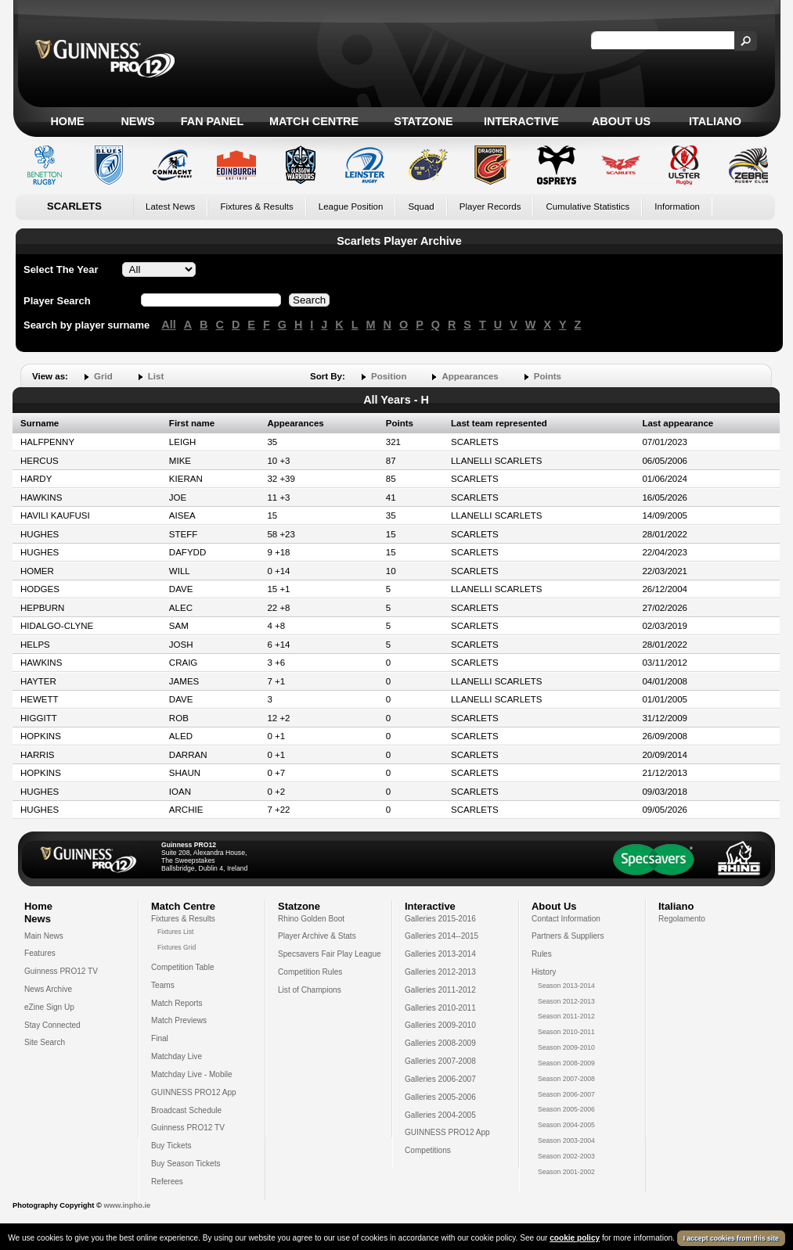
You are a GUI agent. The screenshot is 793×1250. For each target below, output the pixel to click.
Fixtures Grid (176, 947)
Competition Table (182, 967)
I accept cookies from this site (731, 1238)
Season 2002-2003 (566, 1156)
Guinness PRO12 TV (61, 971)
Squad (421, 206)
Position (388, 376)
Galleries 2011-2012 (440, 990)
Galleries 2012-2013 (440, 972)
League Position (351, 206)
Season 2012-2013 (566, 1001)
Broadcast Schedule (186, 1110)
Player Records (490, 206)
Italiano (715, 121)
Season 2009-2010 (566, 1047)
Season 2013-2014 (566, 986)
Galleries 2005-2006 (440, 1097)
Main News (43, 936)
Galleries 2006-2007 (440, 1079)
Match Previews (179, 1020)
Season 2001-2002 (566, 1172)
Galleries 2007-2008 (440, 1061)
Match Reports (177, 1003)
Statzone (423, 121)
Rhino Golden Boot (311, 918)
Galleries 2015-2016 (440, 918)
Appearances (470, 376)
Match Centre (314, 121)
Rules (542, 954)
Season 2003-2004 (566, 1140)
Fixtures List (175, 932)
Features (40, 953)
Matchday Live (176, 1056)
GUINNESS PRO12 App (193, 1092)
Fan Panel (212, 121)
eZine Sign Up (49, 1007)
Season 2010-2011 (566, 1032)
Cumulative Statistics (587, 206)
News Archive (48, 989)
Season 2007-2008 (566, 1079)
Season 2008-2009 (566, 1063)
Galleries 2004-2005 (440, 1115)
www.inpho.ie (126, 1205)
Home (67, 121)
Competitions (428, 1150)
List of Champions (309, 990)
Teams (163, 985)
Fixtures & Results (256, 206)
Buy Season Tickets (186, 1163)
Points (547, 376)
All (168, 324)
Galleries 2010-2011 (440, 1008)
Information (677, 206)
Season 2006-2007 (566, 1094)
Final (159, 1038)
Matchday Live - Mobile (191, 1074)
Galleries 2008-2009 (440, 1043)
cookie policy (575, 1238)
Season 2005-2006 (566, 1109)
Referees (167, 1181)
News (137, 121)
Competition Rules (310, 972)
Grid (103, 376)
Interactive (521, 121)
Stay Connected (52, 1025)
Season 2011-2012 (566, 1016)
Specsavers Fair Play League (329, 954)
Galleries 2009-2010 (440, 1025)
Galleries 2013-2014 (440, 954)
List (156, 376)
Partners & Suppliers (568, 936)
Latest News (170, 206)
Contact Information (566, 918)
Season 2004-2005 (566, 1125)
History (544, 972)
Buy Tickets (171, 1145)
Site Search (44, 1042)
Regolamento (681, 918)
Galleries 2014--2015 (441, 936)
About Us (621, 121)
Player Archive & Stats (317, 936)
